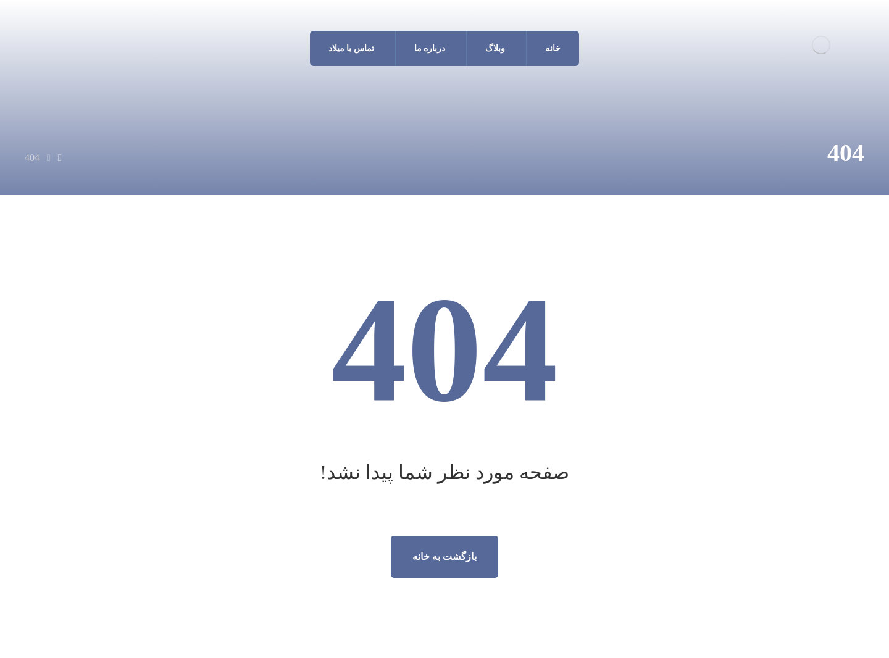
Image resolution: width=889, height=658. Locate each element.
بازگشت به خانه (444, 556)
